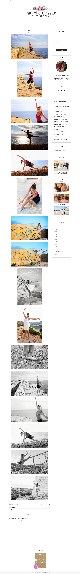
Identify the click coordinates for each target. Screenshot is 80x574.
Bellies (63, 119)
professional (56, 136)
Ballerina (57, 253)
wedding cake (65, 121)
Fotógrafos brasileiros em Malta (60, 109)
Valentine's (59, 124)
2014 (56, 244)
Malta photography (58, 101)
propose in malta (57, 139)
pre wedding (56, 121)
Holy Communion (57, 129)
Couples (64, 101)
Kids (66, 119)
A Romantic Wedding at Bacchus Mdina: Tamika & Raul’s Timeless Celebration (61, 173)
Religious (63, 131)
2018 (56, 238)
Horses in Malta (57, 131)
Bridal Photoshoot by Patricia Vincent (62, 192)
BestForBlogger (47, 572)
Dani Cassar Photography (37, 572)
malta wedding (66, 106)
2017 (56, 239)
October (57, 248)
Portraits (13, 507)
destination (56, 104)
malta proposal (63, 132)
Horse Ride (63, 129)
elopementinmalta (57, 119)
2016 (56, 241)
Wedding (67, 103)
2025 (56, 226)
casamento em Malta (58, 106)
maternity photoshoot (58, 134)
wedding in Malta (62, 114)
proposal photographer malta (60, 137)
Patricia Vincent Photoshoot (61, 249)
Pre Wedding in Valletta (62, 216)
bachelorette (56, 132)
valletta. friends (64, 139)
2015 (56, 243)
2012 (56, 254)
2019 (56, 236)
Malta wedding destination (59, 103)
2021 (56, 232)
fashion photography (61, 116)
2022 (56, 231)
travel (60, 121)
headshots (65, 124)
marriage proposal (61, 126)
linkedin (55, 126)
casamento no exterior (58, 111)
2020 (56, 234)
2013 (56, 246)
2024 (56, 227)
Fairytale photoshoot (62, 204)
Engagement (56, 114)
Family (55, 116)
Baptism (55, 124)
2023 (56, 229)
